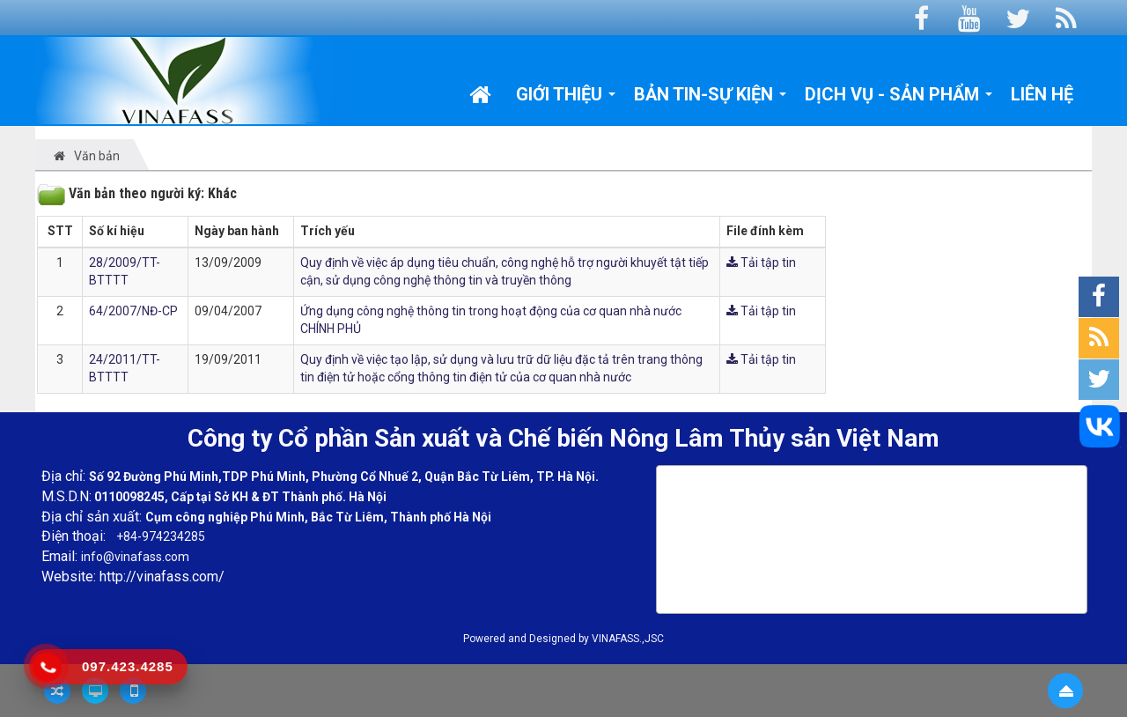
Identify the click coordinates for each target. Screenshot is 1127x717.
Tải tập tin (761, 262)
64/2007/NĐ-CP (133, 311)
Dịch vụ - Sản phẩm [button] (899, 99)
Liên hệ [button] (1042, 94)
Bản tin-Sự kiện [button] (710, 99)
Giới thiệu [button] (566, 99)
